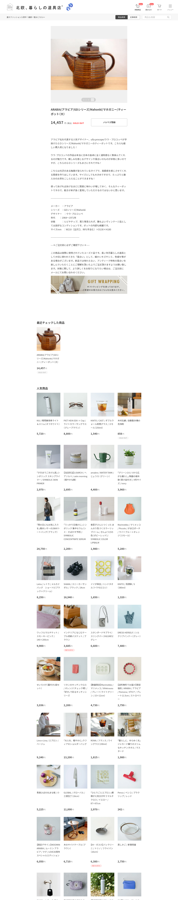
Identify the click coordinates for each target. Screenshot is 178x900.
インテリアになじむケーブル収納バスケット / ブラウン (75, 636)
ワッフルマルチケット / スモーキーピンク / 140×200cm (48, 636)
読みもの (149, 10)
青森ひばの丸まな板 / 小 (48, 792)
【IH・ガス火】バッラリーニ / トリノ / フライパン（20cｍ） (102, 848)
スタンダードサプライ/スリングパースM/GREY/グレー (102, 636)
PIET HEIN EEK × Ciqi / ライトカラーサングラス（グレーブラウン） (75, 424)
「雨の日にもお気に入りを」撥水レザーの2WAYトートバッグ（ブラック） (48, 528)
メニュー (170, 9)
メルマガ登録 (109, 122)
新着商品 (138, 10)
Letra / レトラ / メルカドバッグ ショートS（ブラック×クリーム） (48, 588)
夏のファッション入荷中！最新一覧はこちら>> (26, 17)
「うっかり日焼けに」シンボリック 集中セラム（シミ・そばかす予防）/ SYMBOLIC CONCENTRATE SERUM (75, 531)
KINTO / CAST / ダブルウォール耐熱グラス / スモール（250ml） (102, 424)
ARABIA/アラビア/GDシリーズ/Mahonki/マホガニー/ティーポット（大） (48, 358)
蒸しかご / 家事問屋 (127, 844)
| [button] (86, 99)
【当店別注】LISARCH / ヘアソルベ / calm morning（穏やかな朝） (75, 476)
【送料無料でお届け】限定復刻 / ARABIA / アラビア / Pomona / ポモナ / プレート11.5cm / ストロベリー (129, 691)
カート (159, 10)
